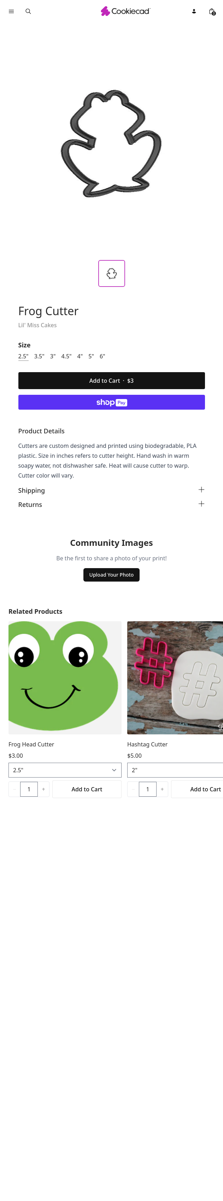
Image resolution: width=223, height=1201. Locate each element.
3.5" (39, 356)
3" (53, 356)
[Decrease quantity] (14, 789)
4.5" (66, 356)
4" (80, 356)
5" (91, 356)
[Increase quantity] (43, 789)
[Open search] (28, 11)
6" (102, 356)
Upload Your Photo (111, 574)
